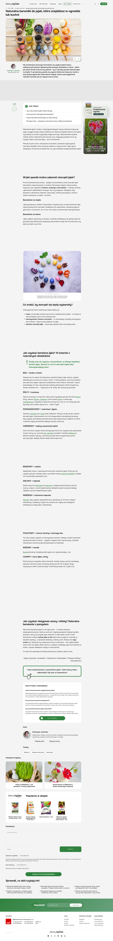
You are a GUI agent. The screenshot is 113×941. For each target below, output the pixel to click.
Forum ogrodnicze (99, 923)
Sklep (103, 4)
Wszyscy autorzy (54, 741)
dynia (43, 414)
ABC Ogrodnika (43, 4)
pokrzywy (49, 486)
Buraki (25, 552)
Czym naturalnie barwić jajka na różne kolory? (42, 118)
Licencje (81, 921)
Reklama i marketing (69, 925)
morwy (36, 399)
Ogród (60, 4)
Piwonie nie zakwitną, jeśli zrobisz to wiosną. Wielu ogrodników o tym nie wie (88, 892)
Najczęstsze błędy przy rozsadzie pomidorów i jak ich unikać (51, 892)
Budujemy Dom (98, 919)
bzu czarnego (49, 433)
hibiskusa (72, 433)
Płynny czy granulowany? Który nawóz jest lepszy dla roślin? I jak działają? (88, 887)
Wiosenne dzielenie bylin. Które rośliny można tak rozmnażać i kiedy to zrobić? (19, 887)
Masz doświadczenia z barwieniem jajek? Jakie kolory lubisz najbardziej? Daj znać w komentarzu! (52, 671)
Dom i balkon (67, 4)
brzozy (77, 397)
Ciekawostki (49, 752)
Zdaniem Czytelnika (12, 855)
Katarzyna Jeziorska (13, 70)
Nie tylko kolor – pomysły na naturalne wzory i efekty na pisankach (49, 121)
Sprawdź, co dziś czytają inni (22, 880)
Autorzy (66, 921)
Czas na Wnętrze (98, 921)
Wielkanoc (27, 752)
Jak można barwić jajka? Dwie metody (39, 111)
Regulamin (81, 919)
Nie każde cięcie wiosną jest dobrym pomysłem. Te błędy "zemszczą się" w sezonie (55, 887)
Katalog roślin (33, 4)
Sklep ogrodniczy (98, 925)
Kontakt (66, 923)
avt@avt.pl (38, 921)
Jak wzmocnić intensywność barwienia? (40, 114)
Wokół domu (76, 4)
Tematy (25, 747)
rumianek (43, 399)
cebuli (60, 399)
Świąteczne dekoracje (38, 752)
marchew (33, 414)
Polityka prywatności (84, 923)
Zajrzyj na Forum (43, 874)
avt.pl (36, 923)
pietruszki (38, 486)
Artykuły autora (39, 741)
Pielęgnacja (53, 4)
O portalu (66, 919)
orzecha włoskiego (68, 474)
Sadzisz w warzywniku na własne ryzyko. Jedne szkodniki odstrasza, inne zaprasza (19, 892)
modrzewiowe (28, 402)
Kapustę (26, 500)
